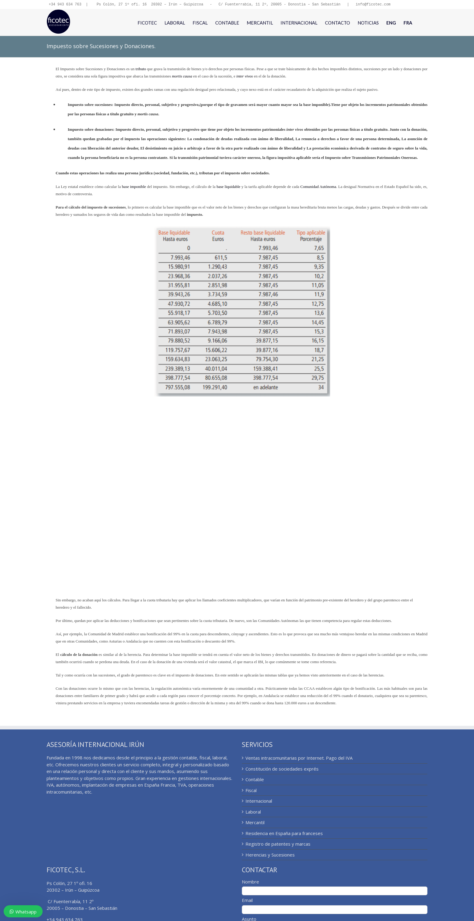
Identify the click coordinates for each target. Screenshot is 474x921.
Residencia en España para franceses (284, 834)
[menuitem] (391, 23)
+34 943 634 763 (65, 4)
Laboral (253, 812)
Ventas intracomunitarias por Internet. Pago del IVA (298, 758)
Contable (254, 780)
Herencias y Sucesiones (270, 855)
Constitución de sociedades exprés (282, 769)
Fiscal (251, 791)
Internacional (258, 801)
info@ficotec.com (373, 4)
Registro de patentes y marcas (277, 844)
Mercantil (255, 823)
